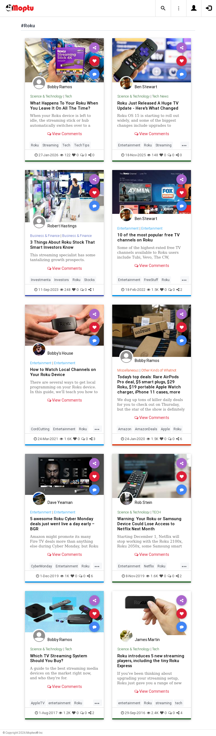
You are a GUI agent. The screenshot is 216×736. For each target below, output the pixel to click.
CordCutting (40, 429)
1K (64, 576)
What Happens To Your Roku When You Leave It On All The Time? (64, 105)
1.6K (66, 438)
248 (65, 289)
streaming (164, 703)
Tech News (160, 96)
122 (65, 155)
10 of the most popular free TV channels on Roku (148, 237)
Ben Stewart (146, 86)
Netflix (149, 566)
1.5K (153, 289)
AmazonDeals (146, 429)
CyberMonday (41, 566)
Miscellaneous (128, 370)
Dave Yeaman (60, 502)
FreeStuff (151, 280)
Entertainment (129, 145)
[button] (163, 8)
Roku (35, 145)
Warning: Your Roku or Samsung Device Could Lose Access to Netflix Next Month (149, 523)
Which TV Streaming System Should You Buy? (58, 658)
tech (178, 703)
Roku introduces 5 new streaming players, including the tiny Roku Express (150, 661)
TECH (156, 512)
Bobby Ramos (60, 86)
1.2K (65, 712)
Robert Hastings (62, 225)
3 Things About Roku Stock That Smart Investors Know (62, 244)
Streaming (50, 145)
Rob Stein (143, 502)
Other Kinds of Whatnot (158, 370)
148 (152, 155)
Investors (61, 280)
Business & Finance (45, 236)
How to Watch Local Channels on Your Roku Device (63, 372)
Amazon (124, 429)
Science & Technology (46, 96)
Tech (68, 96)
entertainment (59, 703)
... (184, 145)
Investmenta (41, 280)
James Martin (147, 639)
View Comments (64, 133)
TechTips (81, 145)
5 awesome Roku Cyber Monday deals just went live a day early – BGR (62, 523)
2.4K (153, 712)
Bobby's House (60, 353)
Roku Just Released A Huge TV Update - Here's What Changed (148, 105)
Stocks (89, 280)
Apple (165, 429)
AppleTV (38, 703)
